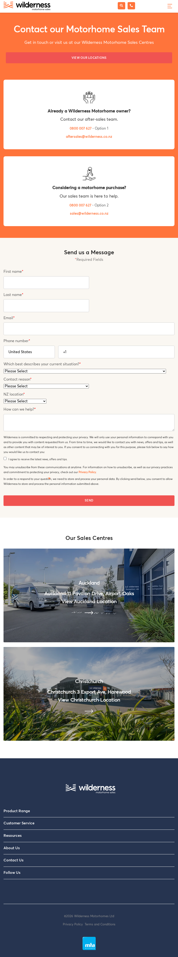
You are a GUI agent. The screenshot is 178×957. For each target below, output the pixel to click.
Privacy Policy (87, 472)
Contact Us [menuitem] (13, 860)
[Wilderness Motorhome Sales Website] (27, 6)
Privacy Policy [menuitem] (74, 924)
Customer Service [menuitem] (19, 823)
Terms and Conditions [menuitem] (100, 924)
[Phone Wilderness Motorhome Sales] (131, 5)
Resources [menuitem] (13, 835)
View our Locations (89, 58)
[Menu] (169, 5)
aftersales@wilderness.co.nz (89, 136)
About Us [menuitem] (12, 848)
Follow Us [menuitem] (12, 873)
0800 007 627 (81, 128)
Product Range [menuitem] (17, 811)
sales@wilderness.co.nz (89, 213)
